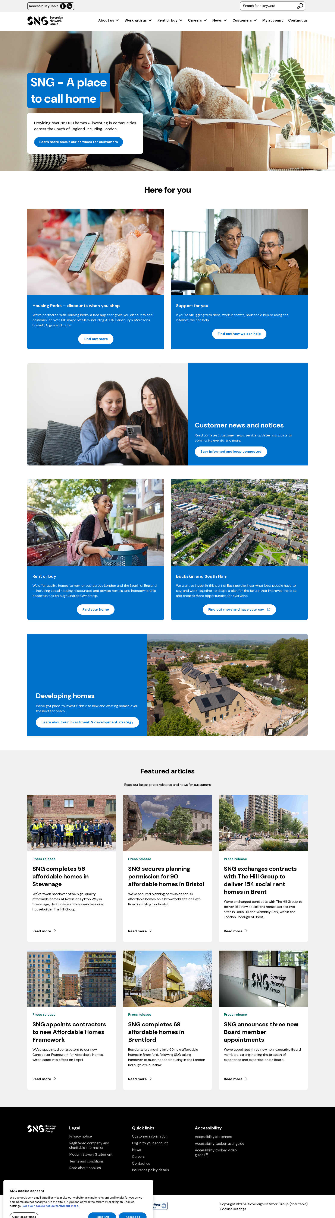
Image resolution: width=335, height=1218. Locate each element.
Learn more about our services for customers (78, 142)
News (219, 20)
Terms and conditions (86, 1161)
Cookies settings (233, 1209)
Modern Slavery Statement (91, 1154)
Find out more (96, 339)
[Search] (300, 6)
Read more (44, 931)
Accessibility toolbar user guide (219, 1143)
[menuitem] (108, 20)
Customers (244, 20)
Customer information (150, 1136)
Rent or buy (170, 20)
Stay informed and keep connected (231, 451)
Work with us (138, 20)
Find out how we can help (239, 333)
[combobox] (272, 5)
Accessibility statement (213, 1137)
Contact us (298, 20)
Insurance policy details (150, 1170)
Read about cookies (85, 1168)
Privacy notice (80, 1136)
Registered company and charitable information (89, 1145)
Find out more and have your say (242, 609)
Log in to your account (150, 1143)
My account (272, 20)
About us (108, 20)
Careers (197, 20)
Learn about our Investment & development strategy (87, 722)
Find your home (95, 609)
